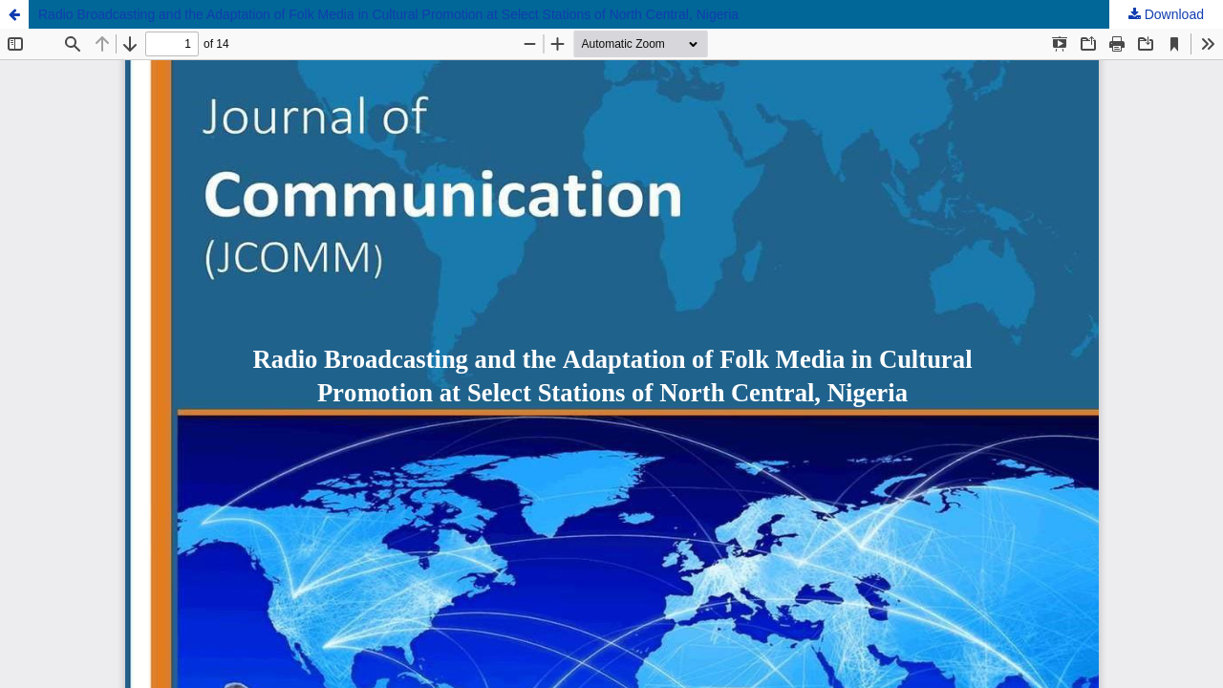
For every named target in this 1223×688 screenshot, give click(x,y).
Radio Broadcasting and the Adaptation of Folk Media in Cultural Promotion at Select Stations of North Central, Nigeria (388, 14)
